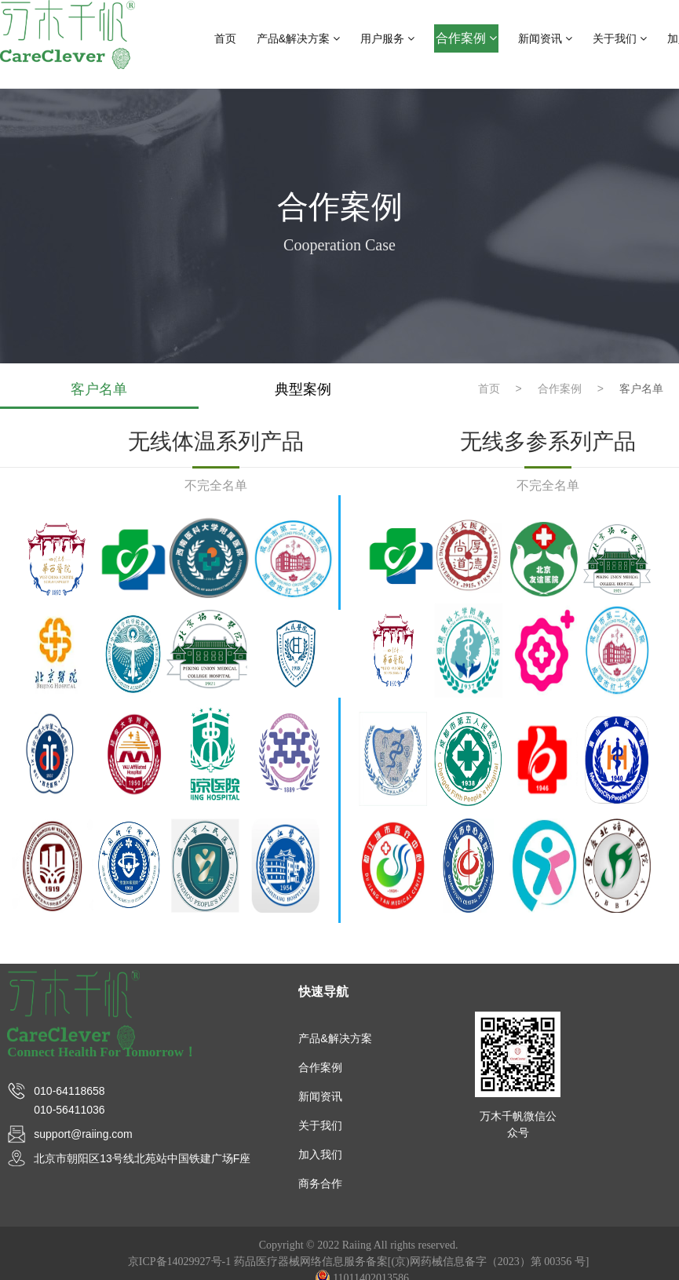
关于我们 (620, 38)
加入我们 (320, 1154)
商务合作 (320, 1183)
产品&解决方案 (298, 38)
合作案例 (466, 38)
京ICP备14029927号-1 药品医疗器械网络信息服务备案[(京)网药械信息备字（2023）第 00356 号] (359, 1261)
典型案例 (302, 389)
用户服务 (387, 38)
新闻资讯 (545, 38)
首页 (225, 38)
